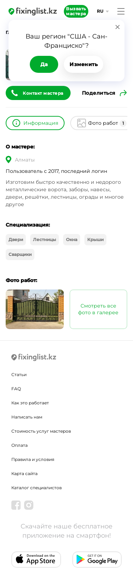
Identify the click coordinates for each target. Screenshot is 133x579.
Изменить (84, 64)
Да (44, 64)
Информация (40, 123)
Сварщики (20, 254)
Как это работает (30, 402)
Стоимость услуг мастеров (41, 431)
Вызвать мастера (76, 11)
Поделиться (99, 93)
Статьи (19, 374)
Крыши (95, 239)
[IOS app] (36, 559)
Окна (71, 239)
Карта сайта (24, 473)
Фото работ (107, 123)
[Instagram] (28, 505)
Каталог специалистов (36, 487)
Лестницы (44, 239)
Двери (16, 239)
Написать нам (26, 417)
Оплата (19, 445)
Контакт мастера (43, 93)
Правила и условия (32, 459)
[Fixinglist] (33, 11)
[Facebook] (16, 505)
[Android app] (97, 559)
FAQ (16, 388)
